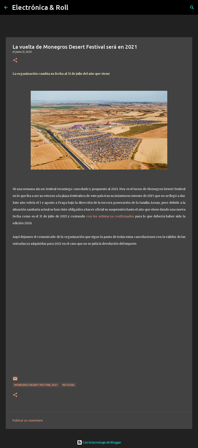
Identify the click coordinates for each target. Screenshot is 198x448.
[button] (15, 60)
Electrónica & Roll (40, 7)
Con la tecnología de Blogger (99, 442)
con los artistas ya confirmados (110, 216)
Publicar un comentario (28, 420)
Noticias (68, 385)
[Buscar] (192, 7)
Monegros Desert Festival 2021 (36, 385)
